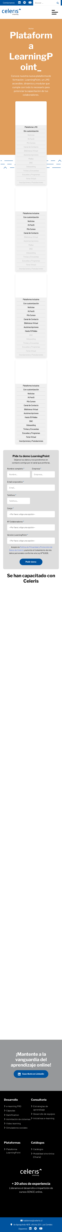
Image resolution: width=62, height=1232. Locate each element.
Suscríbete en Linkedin (31, 1074)
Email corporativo (15, 482)
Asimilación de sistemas (18, 1119)
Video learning (13, 1123)
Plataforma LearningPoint (13, 1151)
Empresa (36, 468)
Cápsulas (10, 1110)
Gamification (12, 1114)
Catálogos (38, 1149)
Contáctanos (9, 2)
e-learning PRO (13, 1106)
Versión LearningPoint (17, 535)
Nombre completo (15, 468)
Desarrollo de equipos (44, 1113)
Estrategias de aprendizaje (40, 1108)
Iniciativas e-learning (43, 1118)
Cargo (10, 508)
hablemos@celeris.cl (31, 1220)
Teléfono (11, 495)
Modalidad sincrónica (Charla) (43, 1155)
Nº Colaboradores (15, 521)
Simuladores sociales (16, 1127)
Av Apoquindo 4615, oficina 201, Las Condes (31, 1224)
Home (31, 28)
